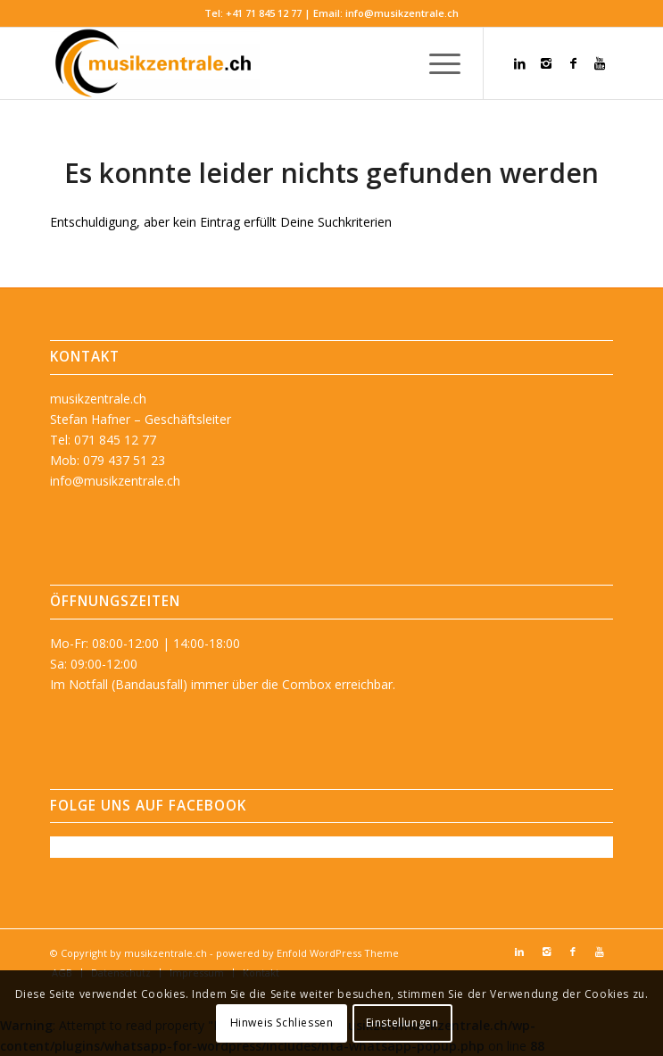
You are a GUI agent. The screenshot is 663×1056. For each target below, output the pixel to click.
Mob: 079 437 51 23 (107, 460)
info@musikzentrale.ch (402, 13)
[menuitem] (435, 63)
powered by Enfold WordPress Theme (307, 953)
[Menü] (435, 63)
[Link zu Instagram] (546, 63)
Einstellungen (402, 1022)
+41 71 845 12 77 (264, 13)
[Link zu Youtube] (599, 63)
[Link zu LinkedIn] (519, 63)
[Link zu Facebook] (572, 63)
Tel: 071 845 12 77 (103, 439)
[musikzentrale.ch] (275, 63)
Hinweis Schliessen (282, 1022)
